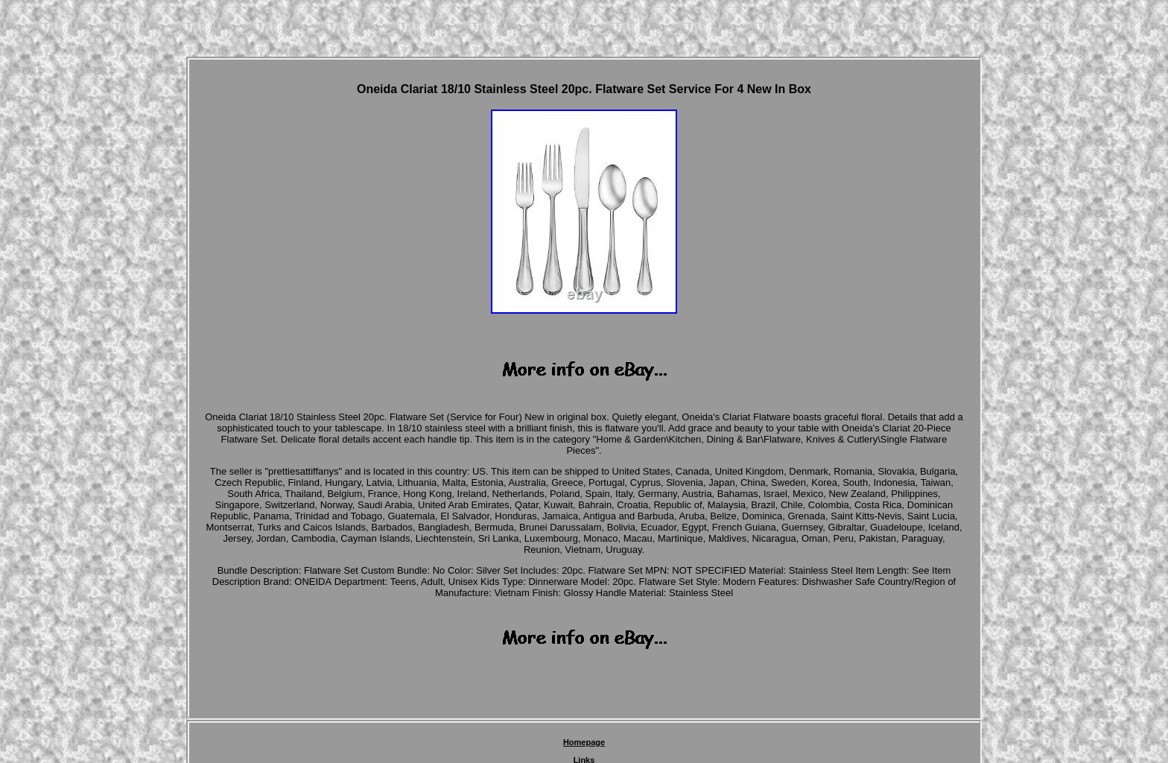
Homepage (584, 742)
